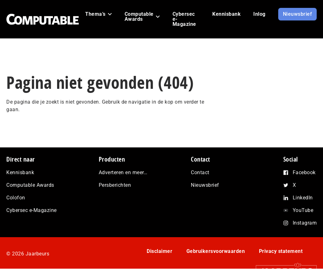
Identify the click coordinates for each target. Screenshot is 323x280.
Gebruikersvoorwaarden (215, 251)
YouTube (303, 210)
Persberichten (115, 185)
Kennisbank (20, 172)
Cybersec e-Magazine (31, 210)
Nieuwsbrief (205, 185)
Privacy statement (281, 251)
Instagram (305, 223)
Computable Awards (30, 185)
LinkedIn (303, 198)
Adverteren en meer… (123, 172)
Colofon (15, 198)
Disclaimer (159, 251)
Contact (200, 172)
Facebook (304, 172)
